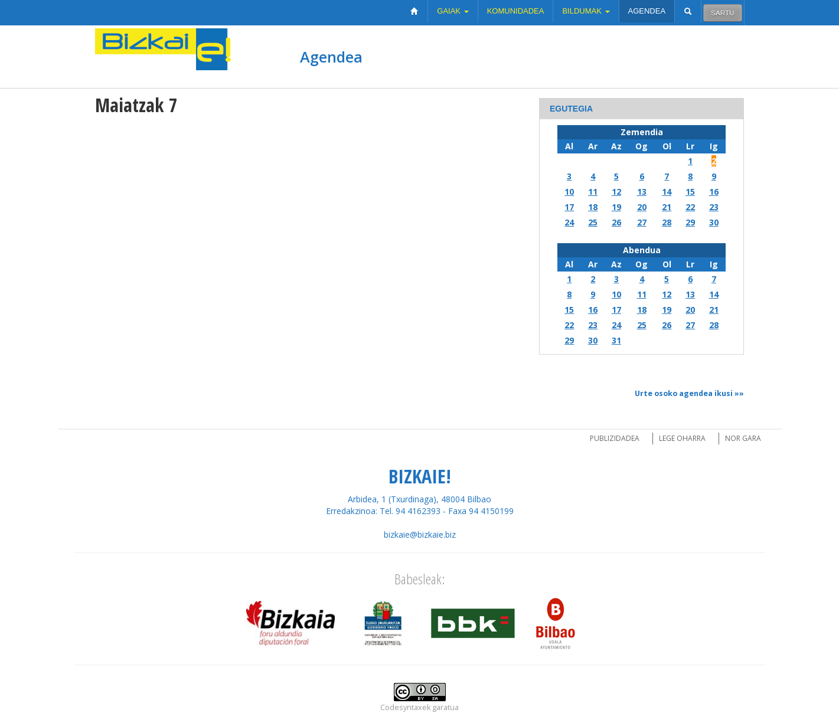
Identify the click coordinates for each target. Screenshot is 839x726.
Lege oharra (682, 438)
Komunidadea (515, 10)
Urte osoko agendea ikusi (684, 393)
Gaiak (452, 10)
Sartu (722, 13)
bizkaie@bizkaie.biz (420, 534)
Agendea (647, 10)
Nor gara (743, 438)
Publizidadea (614, 438)
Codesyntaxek (405, 707)
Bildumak (585, 10)
